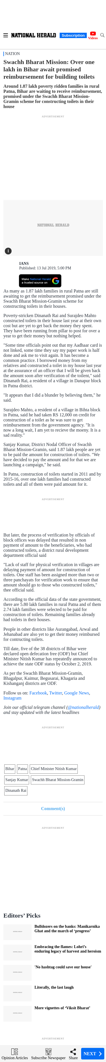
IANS (24, 263)
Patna (22, 769)
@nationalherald (83, 707)
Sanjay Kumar (16, 780)
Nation (12, 54)
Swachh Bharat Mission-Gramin (57, 780)
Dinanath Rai (15, 790)
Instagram (12, 698)
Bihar (9, 769)
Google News (76, 693)
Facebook (38, 693)
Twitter (55, 693)
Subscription (73, 35)
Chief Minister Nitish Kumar (54, 769)
